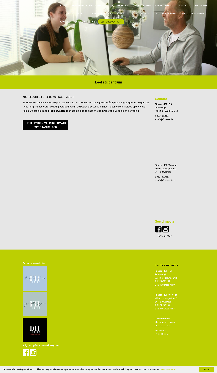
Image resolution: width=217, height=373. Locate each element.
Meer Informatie (167, 369)
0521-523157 (163, 116)
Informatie (201, 5)
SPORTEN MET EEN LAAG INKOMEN (107, 14)
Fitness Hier (164, 236)
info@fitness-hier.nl (166, 119)
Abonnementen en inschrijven (89, 5)
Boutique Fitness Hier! (72, 22)
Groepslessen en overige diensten (153, 5)
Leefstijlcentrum (111, 22)
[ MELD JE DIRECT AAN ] (72, 14)
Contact (184, 5)
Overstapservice (140, 14)
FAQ (93, 22)
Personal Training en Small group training (181, 14)
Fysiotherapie (120, 5)
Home (63, 5)
